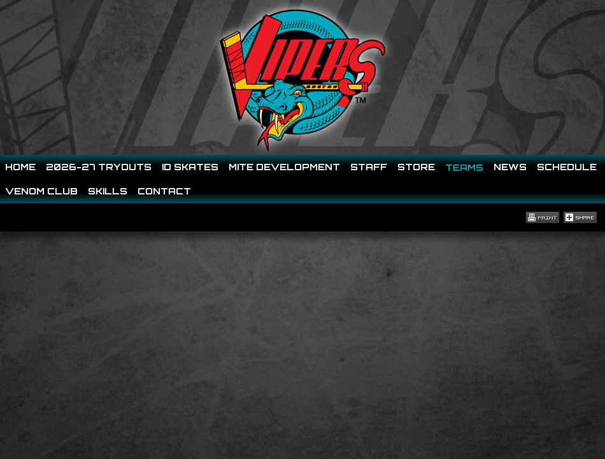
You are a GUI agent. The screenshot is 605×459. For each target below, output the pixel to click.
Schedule (567, 166)
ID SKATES (190, 166)
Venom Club (41, 191)
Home (20, 166)
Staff (368, 166)
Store (416, 166)
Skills (107, 191)
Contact (164, 191)
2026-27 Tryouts (99, 166)
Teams (464, 167)
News (510, 166)
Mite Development (284, 166)
